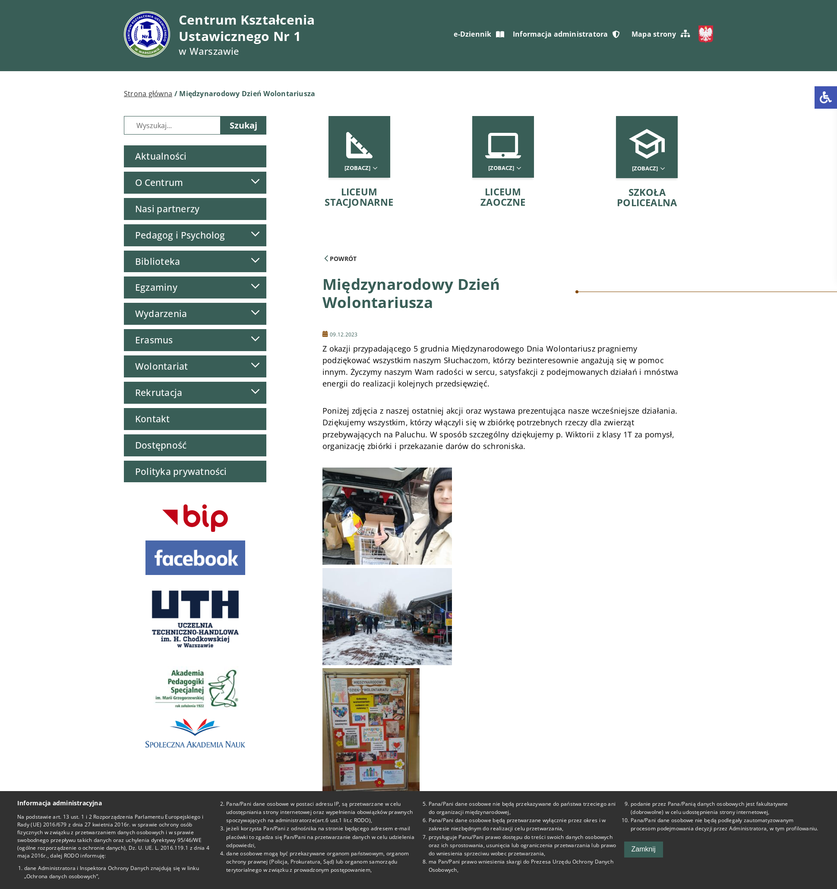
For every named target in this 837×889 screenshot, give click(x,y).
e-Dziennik (479, 34)
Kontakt (152, 419)
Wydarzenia (161, 314)
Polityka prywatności (181, 471)
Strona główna (148, 93)
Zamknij (644, 849)
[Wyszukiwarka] (172, 125)
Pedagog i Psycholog (180, 235)
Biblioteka (157, 261)
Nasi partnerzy (167, 209)
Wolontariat (161, 366)
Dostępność (160, 445)
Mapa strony (661, 34)
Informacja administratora (566, 34)
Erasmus (154, 340)
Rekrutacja (158, 392)
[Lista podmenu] (255, 181)
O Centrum (159, 182)
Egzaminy (156, 287)
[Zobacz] (360, 168)
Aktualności (160, 156)
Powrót (340, 258)
